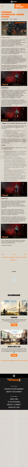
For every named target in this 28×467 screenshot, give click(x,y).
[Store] (14, 458)
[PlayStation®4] (14, 401)
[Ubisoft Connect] (14, 460)
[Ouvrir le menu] (2, 6)
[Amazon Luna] (14, 407)
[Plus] (14, 325)
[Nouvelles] (14, 466)
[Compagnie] (14, 463)
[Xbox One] (14, 399)
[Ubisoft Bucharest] (14, 391)
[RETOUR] (14, 260)
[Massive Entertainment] (14, 389)
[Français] (14, 440)
